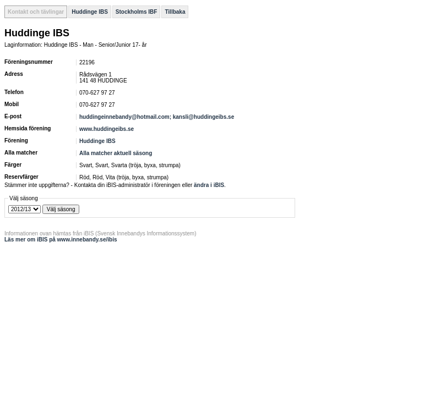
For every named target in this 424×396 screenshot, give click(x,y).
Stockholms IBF (136, 12)
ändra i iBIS (209, 185)
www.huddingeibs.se (106, 129)
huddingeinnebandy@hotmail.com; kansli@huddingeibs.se (156, 117)
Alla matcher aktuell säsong (115, 153)
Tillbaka (175, 12)
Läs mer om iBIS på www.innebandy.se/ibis (60, 240)
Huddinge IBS (90, 12)
